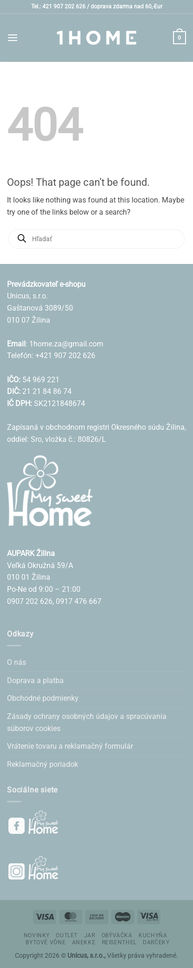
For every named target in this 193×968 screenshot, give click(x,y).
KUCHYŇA (153, 935)
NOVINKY (37, 935)
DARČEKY (156, 942)
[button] (12, 37)
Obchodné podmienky (43, 698)
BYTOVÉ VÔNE (46, 942)
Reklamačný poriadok (42, 764)
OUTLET (67, 935)
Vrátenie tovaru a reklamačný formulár (70, 746)
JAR (89, 935)
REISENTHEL (119, 942)
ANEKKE (84, 942)
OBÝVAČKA (117, 935)
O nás (16, 662)
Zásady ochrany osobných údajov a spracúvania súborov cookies (86, 722)
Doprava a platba (35, 680)
